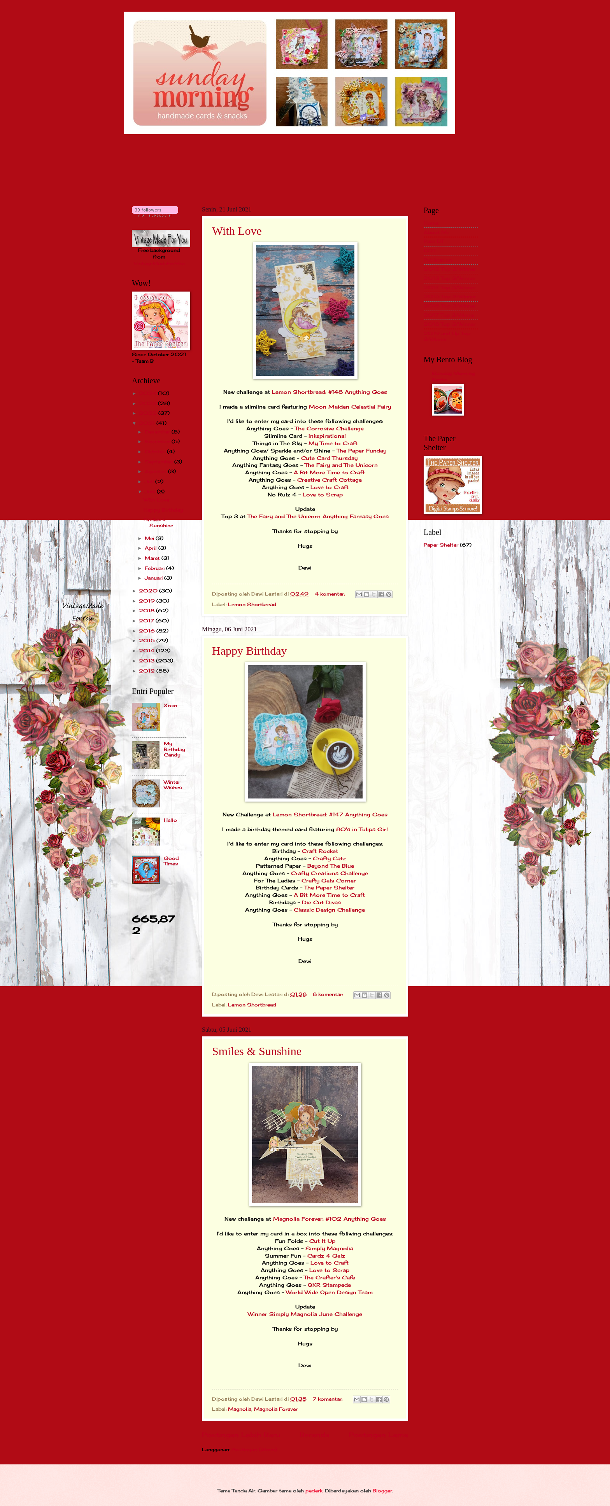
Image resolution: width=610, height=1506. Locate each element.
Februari (155, 568)
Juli (150, 481)
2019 (147, 601)
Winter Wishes (173, 784)
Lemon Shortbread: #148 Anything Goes (329, 392)
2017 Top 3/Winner (449, 315)
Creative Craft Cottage (328, 480)
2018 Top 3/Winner (449, 324)
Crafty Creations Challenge (329, 873)
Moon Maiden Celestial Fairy (350, 407)
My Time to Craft (333, 443)
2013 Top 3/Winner (449, 278)
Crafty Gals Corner (328, 881)
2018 (147, 610)
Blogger (382, 1491)
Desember (158, 432)
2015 (147, 640)
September (159, 462)
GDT (429, 250)
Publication (438, 260)
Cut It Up (322, 1241)
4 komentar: (330, 594)
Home (431, 223)
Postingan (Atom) (254, 1449)
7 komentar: (328, 1399)
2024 (148, 393)
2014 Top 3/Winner (449, 287)
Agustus (156, 471)
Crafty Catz (329, 858)
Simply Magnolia (329, 1248)
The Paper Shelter (329, 888)
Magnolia (239, 1409)
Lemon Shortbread (252, 604)
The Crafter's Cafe (329, 1278)
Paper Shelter (441, 545)
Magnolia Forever (276, 1409)
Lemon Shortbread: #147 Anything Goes (330, 815)
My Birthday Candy (174, 749)
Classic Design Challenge (329, 910)
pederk (314, 1491)
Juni (151, 491)
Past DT (434, 241)
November (158, 441)
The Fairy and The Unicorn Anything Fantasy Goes (318, 516)
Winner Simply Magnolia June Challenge (305, 1314)
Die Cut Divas (321, 902)
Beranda (315, 1435)
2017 (147, 621)
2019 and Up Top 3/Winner (447, 336)
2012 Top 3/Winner (450, 269)
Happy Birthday (249, 650)
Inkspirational (327, 436)
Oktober (156, 451)
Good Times (171, 861)
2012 (147, 671)
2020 (149, 591)
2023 (148, 403)
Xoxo (170, 705)
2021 (147, 423)
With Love (237, 230)
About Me (436, 232)
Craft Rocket (320, 851)
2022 (148, 413)
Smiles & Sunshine (256, 1051)
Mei (150, 538)
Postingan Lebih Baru (241, 1435)
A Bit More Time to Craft (329, 472)
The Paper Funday (361, 451)
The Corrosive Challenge (329, 429)
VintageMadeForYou (159, 263)
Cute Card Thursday (329, 458)
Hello (170, 820)
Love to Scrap (323, 495)
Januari (154, 578)
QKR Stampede (329, 1285)
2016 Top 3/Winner (450, 306)
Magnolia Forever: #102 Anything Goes (329, 1219)
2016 (147, 631)
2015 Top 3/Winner (450, 296)
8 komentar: (328, 994)
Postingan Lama (378, 1435)
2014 (147, 650)
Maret (153, 558)
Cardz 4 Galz (326, 1256)
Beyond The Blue (330, 866)
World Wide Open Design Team (329, 1292)
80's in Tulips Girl (362, 829)
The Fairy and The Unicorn (341, 465)
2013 (147, 661)
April (151, 548)
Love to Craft (329, 487)
